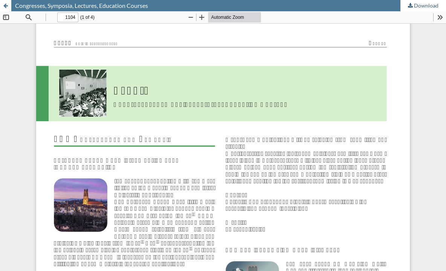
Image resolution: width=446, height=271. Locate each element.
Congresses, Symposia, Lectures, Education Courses (81, 5)
